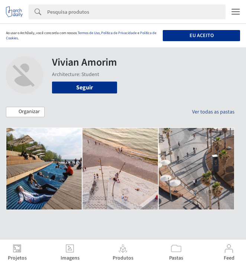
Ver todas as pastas (213, 112)
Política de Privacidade (119, 33)
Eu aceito (202, 35)
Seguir (84, 87)
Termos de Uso (89, 33)
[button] (25, 112)
